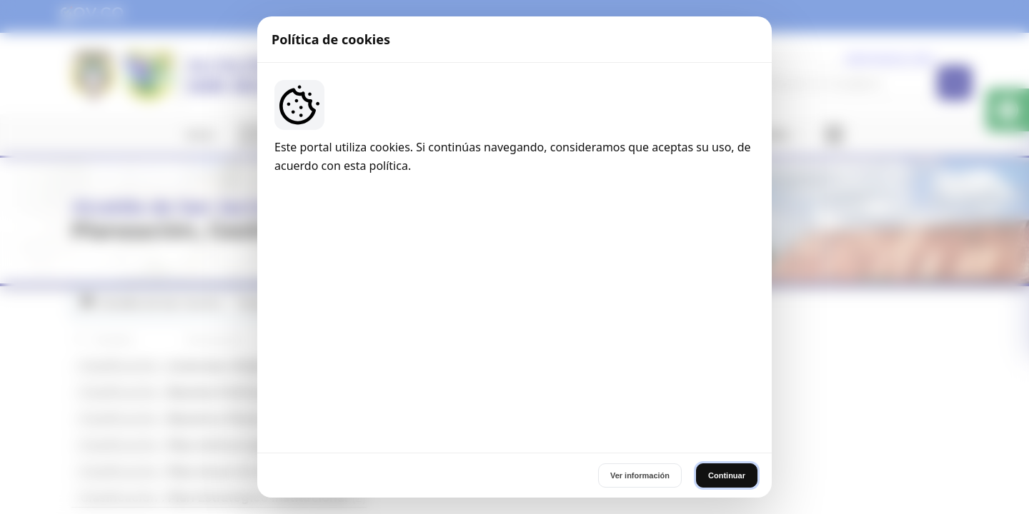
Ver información (640, 351)
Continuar (726, 351)
